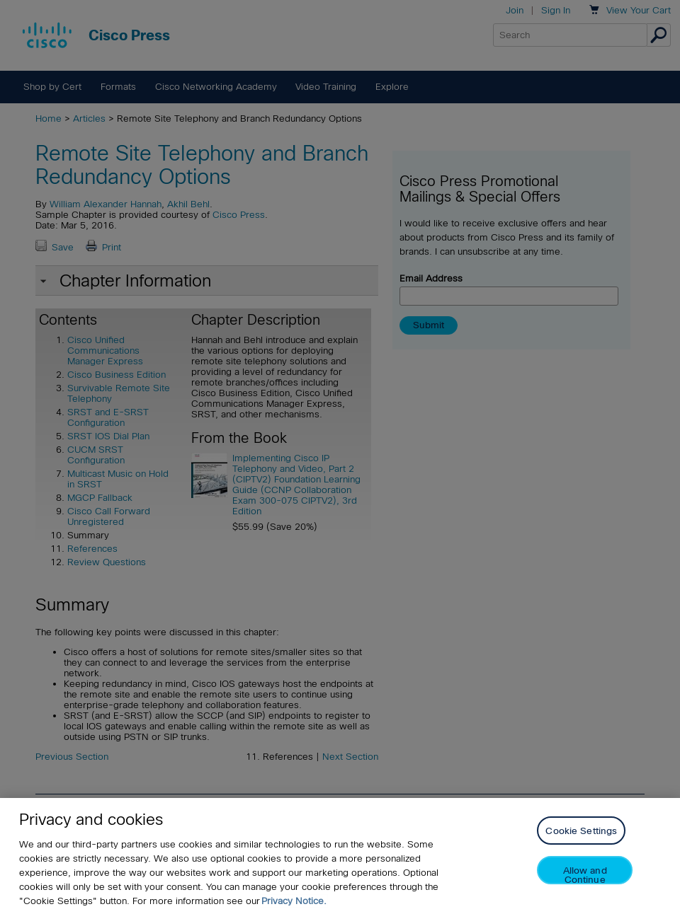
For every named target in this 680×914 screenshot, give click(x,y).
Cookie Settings (581, 831)
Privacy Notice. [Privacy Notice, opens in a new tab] (294, 901)
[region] (340, 856)
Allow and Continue (585, 874)
